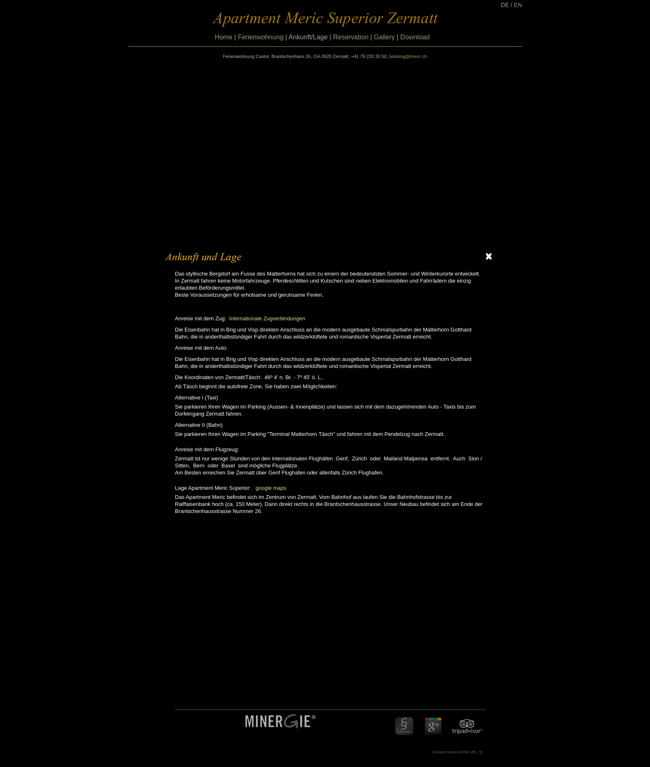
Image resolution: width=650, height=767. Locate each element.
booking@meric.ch (408, 56)
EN (518, 5)
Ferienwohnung (261, 37)
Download (415, 37)
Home (224, 37)
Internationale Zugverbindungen (267, 318)
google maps (270, 488)
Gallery (384, 37)
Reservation (350, 37)
